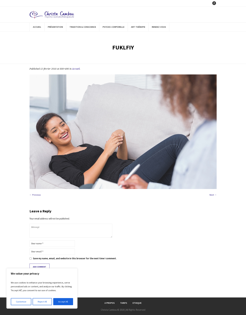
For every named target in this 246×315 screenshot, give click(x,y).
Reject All (42, 301)
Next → (213, 194)
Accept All (63, 301)
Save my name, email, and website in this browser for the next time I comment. (75, 258)
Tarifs (123, 302)
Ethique (137, 302)
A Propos (110, 302)
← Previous (35, 194)
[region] (41, 288)
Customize (21, 301)
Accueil (76, 69)
